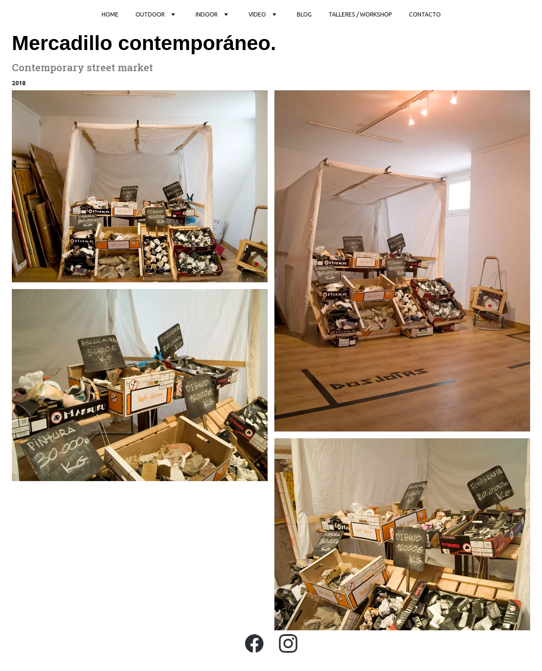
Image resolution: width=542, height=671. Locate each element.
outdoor (150, 14)
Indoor (207, 14)
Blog (304, 14)
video (257, 14)
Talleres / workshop (360, 14)
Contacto (425, 14)
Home (110, 14)
